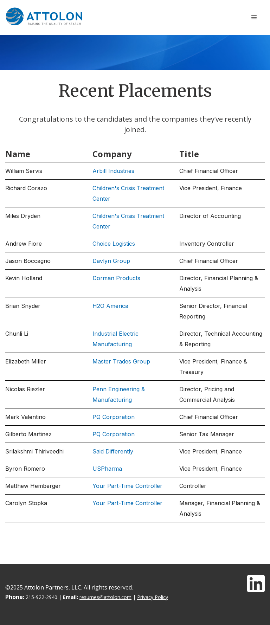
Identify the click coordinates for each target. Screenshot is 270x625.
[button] (254, 17)
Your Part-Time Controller (127, 485)
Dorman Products (116, 278)
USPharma (107, 468)
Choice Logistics (113, 243)
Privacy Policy (152, 597)
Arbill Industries (113, 170)
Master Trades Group (121, 361)
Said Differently (112, 451)
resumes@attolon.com (105, 597)
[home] (44, 16)
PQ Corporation (113, 416)
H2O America (110, 305)
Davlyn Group (111, 260)
